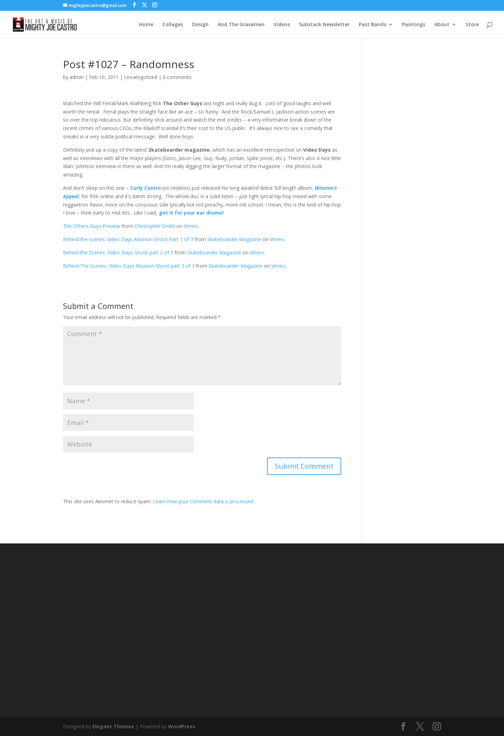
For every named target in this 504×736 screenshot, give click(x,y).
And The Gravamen (241, 25)
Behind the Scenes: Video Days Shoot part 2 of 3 (118, 252)
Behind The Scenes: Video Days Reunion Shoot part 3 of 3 (129, 265)
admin (77, 77)
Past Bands (372, 25)
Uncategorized (140, 77)
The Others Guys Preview (91, 226)
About (441, 25)
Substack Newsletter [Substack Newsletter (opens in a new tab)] (324, 25)
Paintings (413, 25)
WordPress (181, 726)
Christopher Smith (154, 226)
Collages (172, 25)
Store (472, 25)
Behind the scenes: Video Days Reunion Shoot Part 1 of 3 (128, 239)
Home (146, 25)
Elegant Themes (113, 726)
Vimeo (191, 226)
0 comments (177, 77)
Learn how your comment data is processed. (203, 501)
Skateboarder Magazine (234, 239)
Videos (282, 25)
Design (200, 25)
